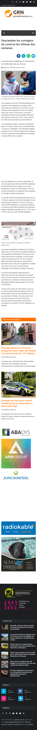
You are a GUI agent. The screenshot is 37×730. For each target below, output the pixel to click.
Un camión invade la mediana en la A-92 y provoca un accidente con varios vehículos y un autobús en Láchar (22, 637)
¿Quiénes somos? (19, 719)
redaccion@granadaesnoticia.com (14, 722)
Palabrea (30, 724)
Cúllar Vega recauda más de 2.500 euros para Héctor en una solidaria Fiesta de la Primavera (22, 654)
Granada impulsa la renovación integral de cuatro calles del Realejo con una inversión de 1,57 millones (18, 351)
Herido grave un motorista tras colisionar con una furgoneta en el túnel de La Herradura (22, 646)
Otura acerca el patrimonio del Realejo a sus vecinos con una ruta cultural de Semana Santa (23, 663)
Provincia (6, 343)
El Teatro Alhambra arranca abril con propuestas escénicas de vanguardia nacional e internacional (21, 673)
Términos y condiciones (14, 724)
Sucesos (6, 396)
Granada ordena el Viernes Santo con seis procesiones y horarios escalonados (22, 627)
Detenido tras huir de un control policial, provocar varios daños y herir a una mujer (16, 403)
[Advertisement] (18, 159)
